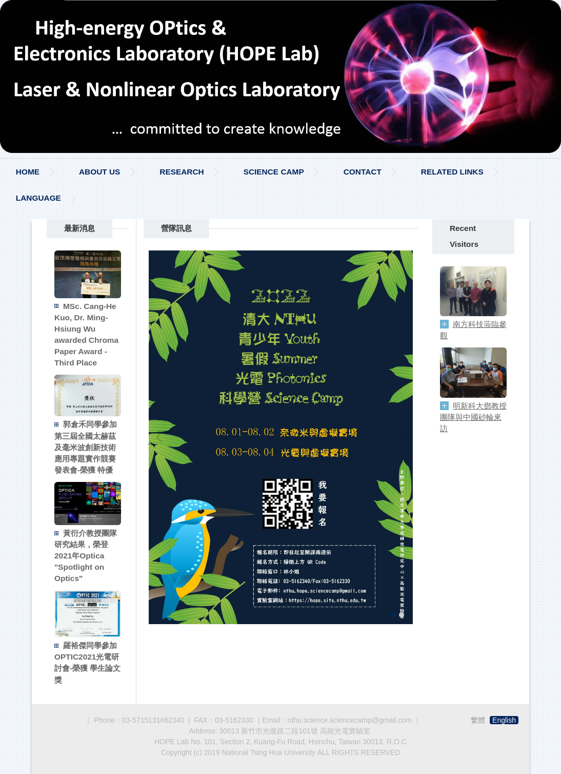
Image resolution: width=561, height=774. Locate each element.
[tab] (393, 615)
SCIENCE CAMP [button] (274, 171)
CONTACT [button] (363, 171)
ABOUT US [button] (99, 171)
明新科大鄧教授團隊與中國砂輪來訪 (473, 417)
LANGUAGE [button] (38, 198)
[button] (161, 437)
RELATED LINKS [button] (452, 171)
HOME (27, 171)
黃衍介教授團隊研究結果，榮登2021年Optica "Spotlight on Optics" (85, 556)
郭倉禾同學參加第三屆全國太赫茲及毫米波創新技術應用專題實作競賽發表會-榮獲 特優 (85, 447)
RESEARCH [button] (181, 171)
